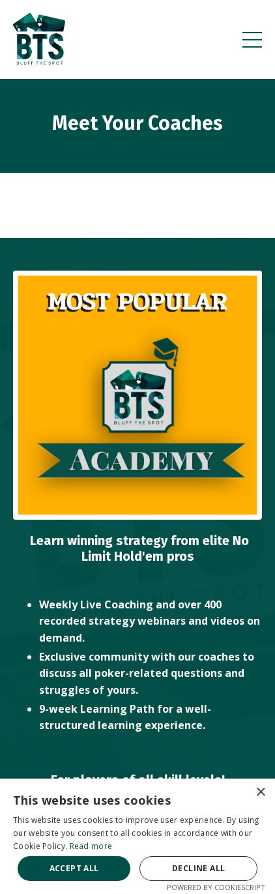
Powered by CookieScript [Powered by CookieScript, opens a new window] (216, 887)
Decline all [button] (198, 868)
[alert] (137, 836)
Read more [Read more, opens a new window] (91, 846)
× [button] (260, 792)
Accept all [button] (74, 868)
